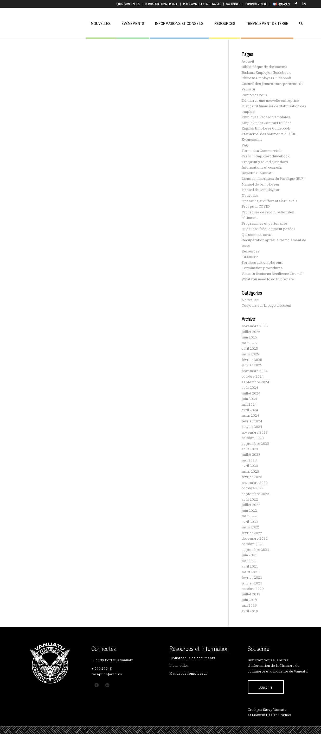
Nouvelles (250, 195)
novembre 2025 (255, 326)
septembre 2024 (255, 382)
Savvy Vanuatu (274, 709)
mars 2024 (250, 415)
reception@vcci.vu (106, 674)
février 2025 (252, 359)
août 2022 (250, 499)
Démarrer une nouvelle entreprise (270, 100)
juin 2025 (249, 337)
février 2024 (252, 421)
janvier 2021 (252, 583)
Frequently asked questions (265, 162)
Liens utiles (179, 665)
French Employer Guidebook (266, 156)
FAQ (245, 145)
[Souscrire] (266, 687)
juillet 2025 (251, 332)
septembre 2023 (255, 443)
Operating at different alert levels (269, 201)
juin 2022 (249, 510)
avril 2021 (250, 566)
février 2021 (252, 577)
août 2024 (250, 387)
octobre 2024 (253, 376)
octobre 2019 (253, 589)
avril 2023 (250, 466)
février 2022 (252, 533)
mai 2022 (249, 516)
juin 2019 (249, 600)
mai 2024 (249, 404)
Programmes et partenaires (265, 223)
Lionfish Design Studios (271, 715)
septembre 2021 (255, 549)
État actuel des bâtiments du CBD (269, 134)
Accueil (248, 61)
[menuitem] (128, 4)
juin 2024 (249, 399)
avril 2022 (250, 522)
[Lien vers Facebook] (296, 4)
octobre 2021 (253, 544)
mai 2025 (249, 343)
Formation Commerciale (262, 151)
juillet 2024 (251, 393)
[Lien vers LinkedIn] (304, 4)
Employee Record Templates (266, 117)
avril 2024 (250, 410)
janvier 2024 (252, 426)
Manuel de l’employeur (260, 184)
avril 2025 (250, 348)
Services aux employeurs (262, 262)
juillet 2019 (251, 594)
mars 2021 (250, 572)
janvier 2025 (252, 365)
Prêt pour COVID (256, 206)
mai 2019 (249, 605)
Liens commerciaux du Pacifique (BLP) (273, 178)
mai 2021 (249, 561)
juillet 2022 (251, 505)
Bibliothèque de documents (264, 67)
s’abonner (250, 257)
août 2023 (250, 449)
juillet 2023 (251, 454)
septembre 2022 (255, 494)
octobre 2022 (253, 488)
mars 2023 (250, 471)
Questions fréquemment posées (268, 229)
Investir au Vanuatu (257, 173)
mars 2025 (250, 354)
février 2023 (252, 477)
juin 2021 (249, 555)
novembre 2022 (255, 482)
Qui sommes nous (256, 234)
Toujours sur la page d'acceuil (266, 305)
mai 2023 (249, 460)
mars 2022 (250, 527)
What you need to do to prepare (268, 279)
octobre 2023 (253, 438)
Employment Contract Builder (266, 123)
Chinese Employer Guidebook (266, 78)
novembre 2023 (255, 432)
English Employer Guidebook (266, 128)
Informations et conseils (262, 167)
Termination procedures (262, 268)
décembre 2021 (255, 538)
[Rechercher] (301, 23)
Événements (252, 139)
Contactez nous (254, 95)
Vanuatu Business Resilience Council (272, 274)
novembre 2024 (255, 371)
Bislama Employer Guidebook (266, 72)
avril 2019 (250, 611)
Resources (250, 251)
